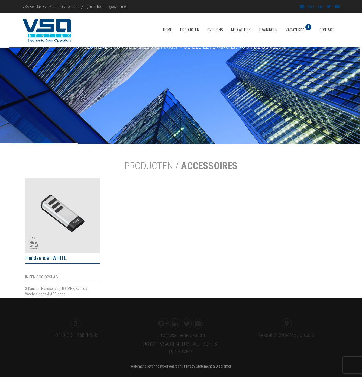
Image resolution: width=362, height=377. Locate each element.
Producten (189, 30)
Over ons (215, 30)
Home (167, 30)
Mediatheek (241, 30)
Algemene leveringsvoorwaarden (156, 366)
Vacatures (298, 28)
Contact (326, 30)
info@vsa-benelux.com (180, 334)
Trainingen (268, 30)
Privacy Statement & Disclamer (207, 366)
